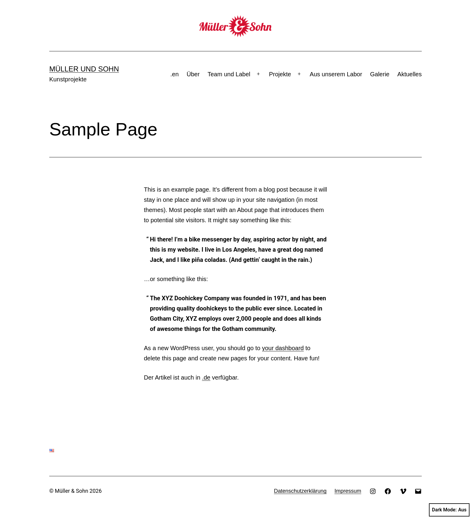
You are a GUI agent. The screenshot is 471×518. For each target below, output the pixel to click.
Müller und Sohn (84, 69)
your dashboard (283, 348)
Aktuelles (409, 74)
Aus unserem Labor (336, 74)
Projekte (280, 74)
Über (193, 74)
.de (206, 377)
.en (174, 74)
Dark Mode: (449, 509)
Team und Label (229, 74)
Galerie (379, 74)
